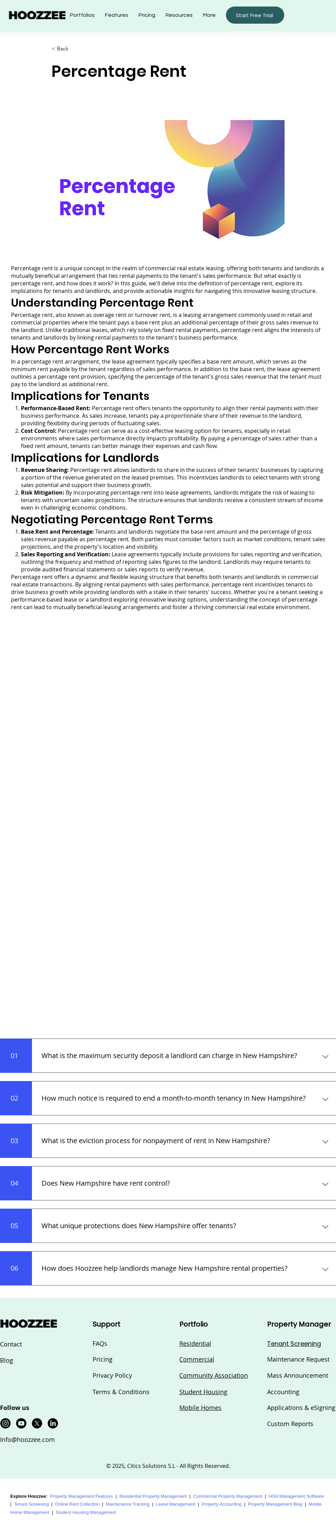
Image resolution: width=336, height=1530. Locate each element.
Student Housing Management (86, 1512)
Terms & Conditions (121, 1392)
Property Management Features (81, 1496)
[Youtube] (21, 1423)
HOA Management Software (296, 1496)
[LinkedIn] (53, 1423)
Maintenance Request (298, 1359)
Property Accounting (221, 1504)
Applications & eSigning (301, 1407)
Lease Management (175, 1504)
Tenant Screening (31, 1504)
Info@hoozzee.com (27, 1439)
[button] (179, 15)
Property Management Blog (275, 1504)
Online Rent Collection (77, 1504)
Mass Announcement (297, 1375)
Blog (6, 1360)
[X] (37, 1423)
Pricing (102, 1359)
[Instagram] (5, 1423)
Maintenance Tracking (127, 1504)
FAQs (100, 1343)
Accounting (283, 1392)
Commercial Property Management (227, 1496)
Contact (11, 1344)
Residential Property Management (153, 1496)
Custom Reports (290, 1424)
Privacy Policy (112, 1375)
